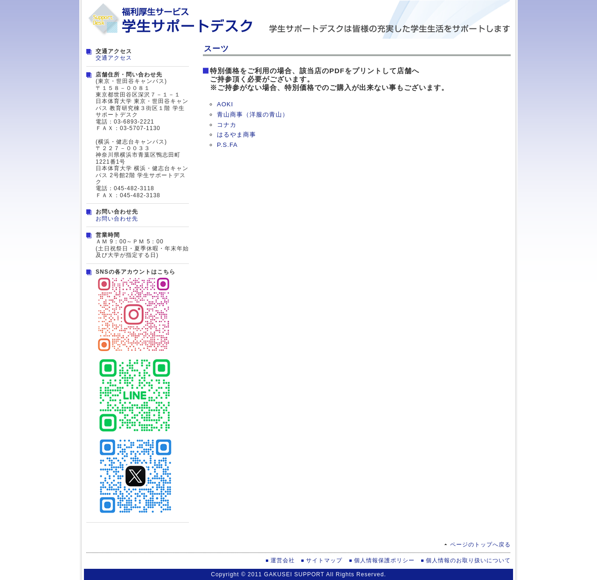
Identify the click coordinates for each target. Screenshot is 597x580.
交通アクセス (114, 58)
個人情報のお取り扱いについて (468, 560)
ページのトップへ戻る (480, 544)
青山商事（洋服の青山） (253, 114)
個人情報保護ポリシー (384, 560)
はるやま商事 (236, 134)
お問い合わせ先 (117, 218)
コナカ (226, 124)
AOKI (225, 104)
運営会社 (283, 560)
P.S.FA (227, 144)
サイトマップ (324, 560)
